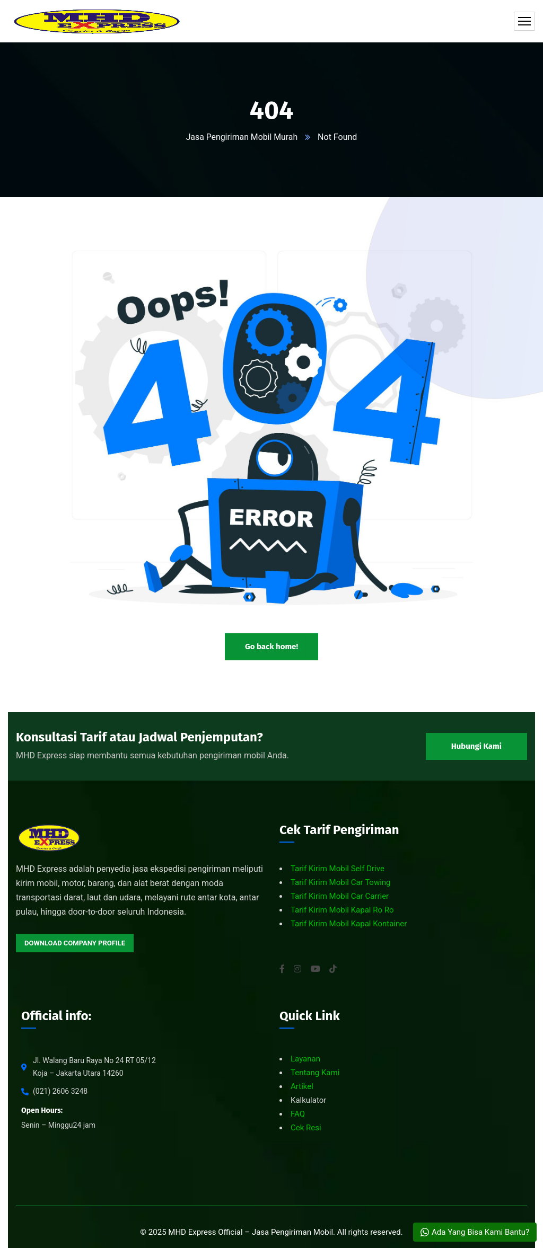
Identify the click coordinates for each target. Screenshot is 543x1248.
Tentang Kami (315, 1072)
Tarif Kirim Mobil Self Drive (337, 868)
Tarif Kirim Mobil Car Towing (341, 882)
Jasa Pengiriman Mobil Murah (242, 137)
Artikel (302, 1086)
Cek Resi (306, 1127)
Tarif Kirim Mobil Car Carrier (340, 896)
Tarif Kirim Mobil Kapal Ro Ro (342, 910)
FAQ (298, 1114)
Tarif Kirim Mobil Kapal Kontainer (349, 923)
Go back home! (271, 646)
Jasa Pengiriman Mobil (292, 1232)
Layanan (305, 1059)
